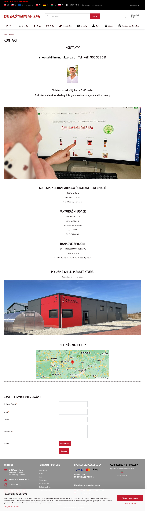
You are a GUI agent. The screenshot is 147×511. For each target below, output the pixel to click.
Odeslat (64, 451)
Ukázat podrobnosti (130, 503)
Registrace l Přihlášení (116, 468)
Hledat (95, 16)
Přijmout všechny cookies (130, 498)
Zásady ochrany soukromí (11, 507)
